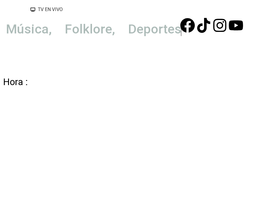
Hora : (15, 81)
